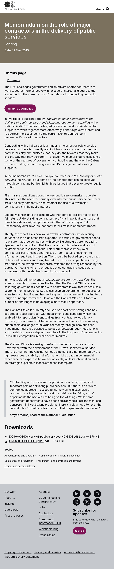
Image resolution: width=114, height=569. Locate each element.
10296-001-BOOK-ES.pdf (23, 441)
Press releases (14, 515)
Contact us (46, 513)
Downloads (13, 80)
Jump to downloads (20, 108)
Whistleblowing (48, 529)
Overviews (11, 509)
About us (44, 492)
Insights (9, 503)
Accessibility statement (79, 552)
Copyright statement (17, 552)
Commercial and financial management (60, 455)
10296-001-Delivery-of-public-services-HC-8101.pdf (41, 436)
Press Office (47, 535)
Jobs (42, 507)
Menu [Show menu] (99, 9)
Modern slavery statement (21, 556)
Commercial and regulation (18, 460)
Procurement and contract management (58, 460)
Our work (10, 492)
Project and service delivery (19, 466)
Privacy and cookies (47, 552)
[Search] (108, 9)
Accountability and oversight (20, 455)
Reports (9, 497)
